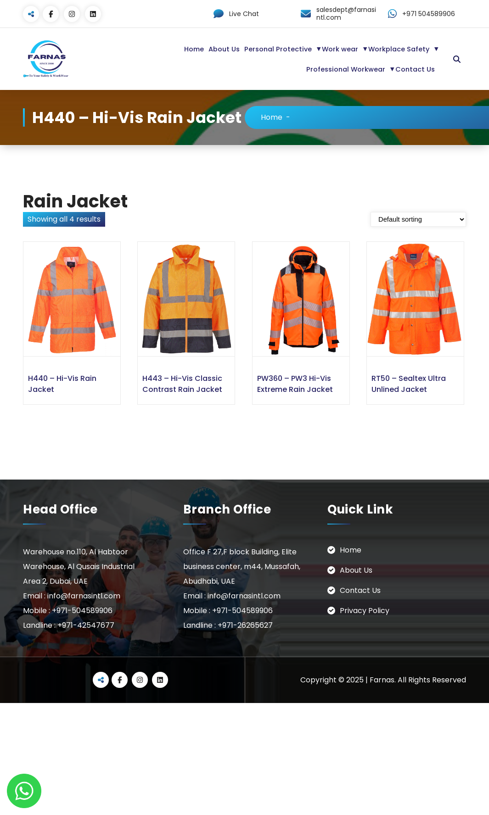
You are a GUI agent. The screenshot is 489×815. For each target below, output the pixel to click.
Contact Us (415, 69)
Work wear (340, 49)
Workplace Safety (398, 49)
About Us (224, 49)
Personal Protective (278, 49)
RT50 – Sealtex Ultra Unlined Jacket (408, 384)
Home (194, 49)
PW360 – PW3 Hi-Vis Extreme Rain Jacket (295, 384)
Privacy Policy (364, 610)
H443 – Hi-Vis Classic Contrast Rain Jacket (182, 384)
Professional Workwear (345, 69)
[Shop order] (418, 219)
